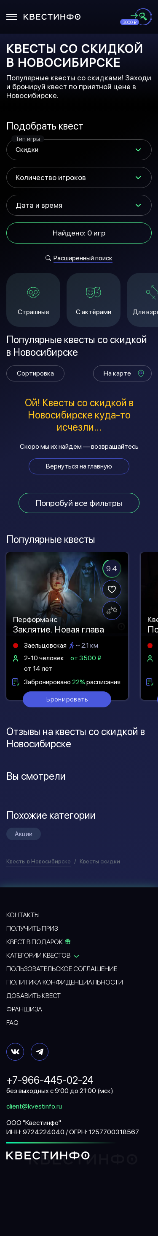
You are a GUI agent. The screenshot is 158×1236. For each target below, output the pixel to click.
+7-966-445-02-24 (50, 1080)
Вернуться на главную (79, 466)
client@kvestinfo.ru (34, 1106)
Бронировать (67, 699)
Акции (23, 834)
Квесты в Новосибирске (38, 861)
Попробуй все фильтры (79, 503)
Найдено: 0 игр (79, 232)
